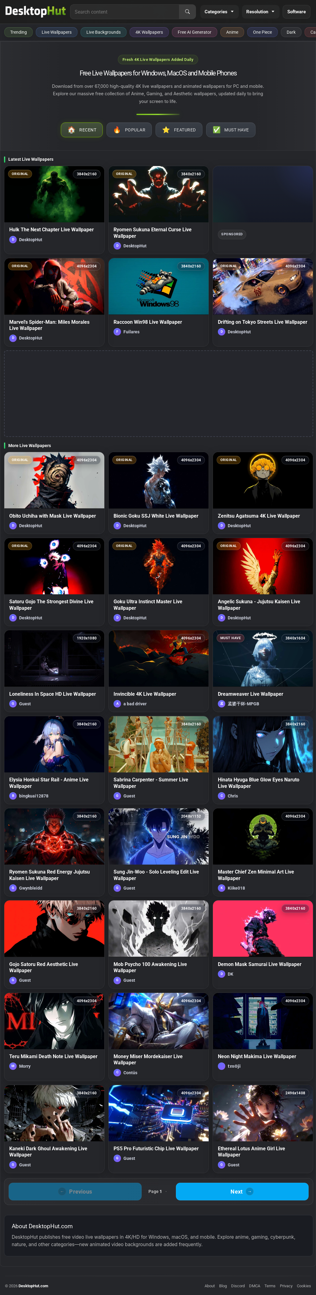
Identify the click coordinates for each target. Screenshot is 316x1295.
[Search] (187, 12)
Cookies (304, 1286)
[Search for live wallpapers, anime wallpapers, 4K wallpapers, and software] (124, 12)
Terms (270, 1286)
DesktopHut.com (33, 1286)
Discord (238, 1286)
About (210, 1286)
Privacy (286, 1286)
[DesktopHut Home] (36, 12)
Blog (223, 1286)
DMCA (254, 1286)
